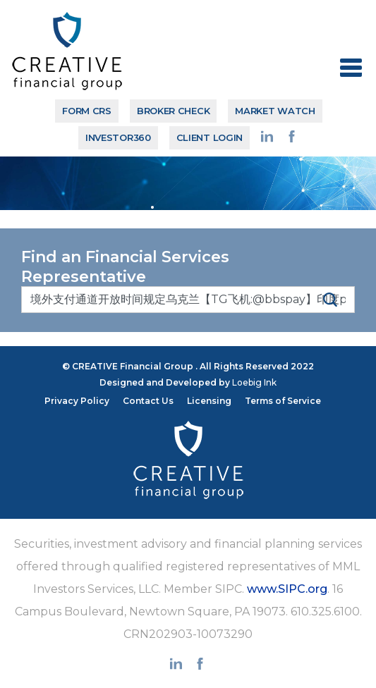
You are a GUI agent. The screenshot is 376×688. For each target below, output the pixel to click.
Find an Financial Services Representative (125, 266)
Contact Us (148, 400)
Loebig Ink (254, 382)
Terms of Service (283, 400)
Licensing (209, 400)
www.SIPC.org (287, 589)
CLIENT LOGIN (209, 137)
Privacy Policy (76, 400)
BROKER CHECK (173, 110)
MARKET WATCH (275, 110)
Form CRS (86, 110)
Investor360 (118, 137)
